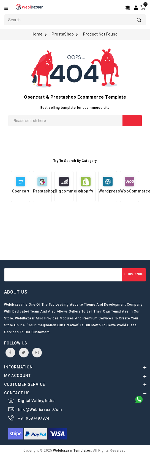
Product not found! (101, 34)
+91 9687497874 (33, 418)
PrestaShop (63, 34)
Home (37, 34)
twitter (24, 352)
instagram (37, 352)
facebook (10, 352)
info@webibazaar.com (40, 409)
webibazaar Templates (72, 450)
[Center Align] (128, 7)
